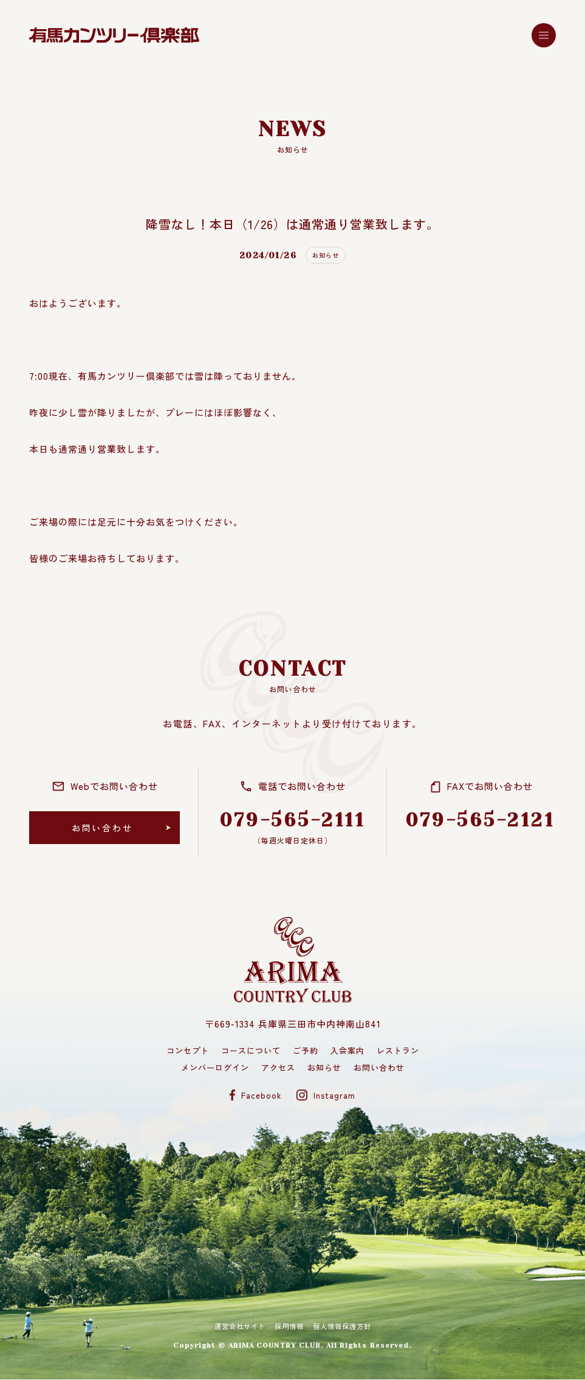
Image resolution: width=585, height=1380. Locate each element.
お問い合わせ (379, 1067)
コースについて (251, 1050)
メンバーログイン (215, 1067)
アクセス (278, 1067)
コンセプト (187, 1050)
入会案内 (347, 1050)
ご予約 (305, 1050)
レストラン (398, 1050)
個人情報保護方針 (349, 1327)
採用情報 (289, 1327)
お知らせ (324, 1067)
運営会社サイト (232, 1327)
